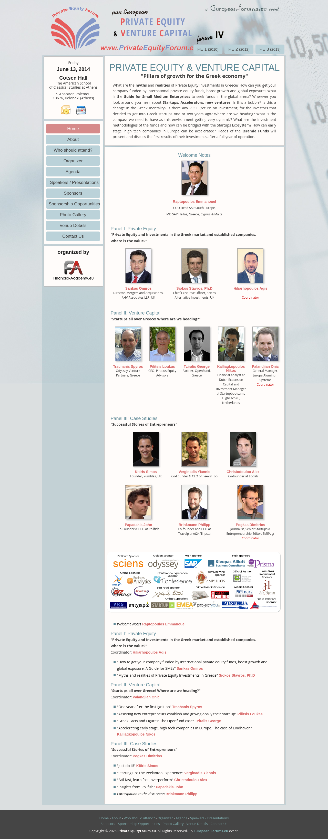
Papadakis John (138, 525)
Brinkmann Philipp (194, 525)
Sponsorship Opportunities (74, 204)
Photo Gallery (73, 214)
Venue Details (73, 225)
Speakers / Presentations (74, 182)
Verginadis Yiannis (194, 472)
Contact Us (73, 236)
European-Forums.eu (211, 830)
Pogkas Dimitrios (250, 525)
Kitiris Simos (146, 472)
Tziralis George (197, 366)
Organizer (73, 161)
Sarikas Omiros (138, 288)
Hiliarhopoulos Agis (250, 288)
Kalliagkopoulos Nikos (231, 368)
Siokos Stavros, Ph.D (194, 288)
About (73, 139)
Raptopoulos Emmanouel (194, 202)
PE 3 (270, 49)
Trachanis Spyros (128, 366)
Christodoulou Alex (243, 472)
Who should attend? (73, 150)
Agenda (73, 171)
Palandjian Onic (265, 366)
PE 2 (239, 49)
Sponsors (73, 193)
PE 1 (208, 49)
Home (73, 128)
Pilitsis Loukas (162, 366)
